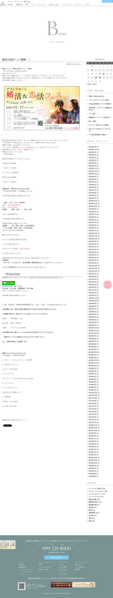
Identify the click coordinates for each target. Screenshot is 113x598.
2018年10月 (93, 366)
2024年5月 (92, 187)
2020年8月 (92, 306)
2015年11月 (93, 460)
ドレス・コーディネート (38, 4)
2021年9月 (92, 274)
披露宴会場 (19, 4)
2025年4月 (92, 160)
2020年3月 (92, 320)
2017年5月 (92, 411)
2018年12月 (93, 360)
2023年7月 (92, 214)
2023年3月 (92, 225)
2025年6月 (92, 155)
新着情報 (92, 513)
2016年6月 (92, 441)
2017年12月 (93, 393)
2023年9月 (92, 209)
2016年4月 (92, 447)
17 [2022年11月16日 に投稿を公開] (100, 74)
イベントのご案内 (95, 488)
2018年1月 (92, 390)
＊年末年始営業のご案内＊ (98, 135)
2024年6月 (92, 185)
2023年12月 (93, 201)
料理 (26, 4)
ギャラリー (78, 4)
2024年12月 (93, 168)
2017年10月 (93, 398)
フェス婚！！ (93, 113)
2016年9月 (92, 433)
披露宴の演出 (93, 502)
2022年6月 (92, 249)
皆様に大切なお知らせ (96, 96)
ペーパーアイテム (95, 496)
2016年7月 (92, 438)
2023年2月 (92, 228)
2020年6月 (92, 312)
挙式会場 (10, 4)
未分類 (91, 515)
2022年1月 (92, 263)
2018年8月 (92, 371)
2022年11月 (93, 236)
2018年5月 (92, 379)
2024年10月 (93, 174)
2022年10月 (93, 239)
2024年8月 (92, 179)
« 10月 (89, 84)
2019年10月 (93, 333)
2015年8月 (92, 468)
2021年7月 (92, 279)
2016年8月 (92, 436)
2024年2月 (92, 195)
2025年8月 (92, 152)
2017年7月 (92, 406)
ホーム (40, 544)
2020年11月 (93, 298)
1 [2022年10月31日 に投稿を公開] (92, 66)
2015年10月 (93, 463)
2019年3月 (92, 352)
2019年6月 (92, 344)
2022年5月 (92, 252)
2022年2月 (92, 260)
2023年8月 (92, 212)
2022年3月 (92, 257)
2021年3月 (92, 290)
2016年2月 (92, 452)
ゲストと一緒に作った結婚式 (99, 125)
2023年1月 (92, 230)
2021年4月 (92, 287)
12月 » (94, 84)
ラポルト (23, 574)
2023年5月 (92, 220)
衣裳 (90, 518)
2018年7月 (92, 374)
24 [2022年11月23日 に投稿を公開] (100, 77)
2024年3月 (92, 193)
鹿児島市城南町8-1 (14, 205)
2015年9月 (92, 466)
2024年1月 (92, 198)
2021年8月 (92, 276)
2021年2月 (92, 293)
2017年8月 (92, 403)
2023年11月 (93, 203)
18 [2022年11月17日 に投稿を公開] (103, 74)
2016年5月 (92, 444)
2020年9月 (92, 303)
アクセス (87, 4)
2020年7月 (92, 309)
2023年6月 (92, 217)
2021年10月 (93, 271)
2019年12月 (93, 328)
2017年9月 (92, 401)
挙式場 (91, 507)
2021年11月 (93, 268)
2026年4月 (92, 147)
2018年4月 (92, 382)
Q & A (62, 544)
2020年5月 (92, 314)
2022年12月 (93, 233)
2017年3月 (92, 417)
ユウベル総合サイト (81, 567)
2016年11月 (93, 428)
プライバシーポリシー (81, 562)
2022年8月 (92, 244)
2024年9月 (92, 176)
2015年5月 (92, 476)
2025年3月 (92, 163)
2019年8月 (92, 339)
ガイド (73, 544)
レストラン (62, 572)
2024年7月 (92, 182)
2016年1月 (92, 455)
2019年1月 (92, 357)
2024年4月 (92, 190)
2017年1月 (92, 422)
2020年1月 (92, 325)
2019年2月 (92, 355)
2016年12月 (93, 425)
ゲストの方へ (63, 569)
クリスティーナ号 (26, 572)
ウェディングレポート (96, 491)
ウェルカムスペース (96, 494)
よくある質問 (63, 567)
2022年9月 (92, 241)
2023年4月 (92, 222)
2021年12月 (93, 266)
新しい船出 (92, 121)
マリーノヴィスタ (26, 569)
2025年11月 (93, 149)
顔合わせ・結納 (53, 4)
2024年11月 (93, 171)
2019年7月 (92, 341)
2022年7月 (92, 247)
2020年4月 (92, 317)
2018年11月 (93, 363)
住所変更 (77, 569)
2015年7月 (92, 471)
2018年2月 (92, 387)
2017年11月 (93, 395)
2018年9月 (92, 368)
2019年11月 (93, 330)
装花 (90, 521)
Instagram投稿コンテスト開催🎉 (100, 104)
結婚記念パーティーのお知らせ (99, 117)
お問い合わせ (107, 1)
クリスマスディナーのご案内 (99, 100)
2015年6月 (92, 474)
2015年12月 (93, 457)
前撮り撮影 (92, 499)
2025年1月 (92, 166)
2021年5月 (92, 284)
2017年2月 (92, 419)
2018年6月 (92, 376)
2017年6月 (92, 409)
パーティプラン (63, 574)
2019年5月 (92, 347)
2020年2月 (92, 322)
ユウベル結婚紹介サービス (30, 147)
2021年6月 (92, 282)
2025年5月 (92, 158)
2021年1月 (92, 295)
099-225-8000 (12, 207)
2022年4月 (92, 255)
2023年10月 (93, 206)
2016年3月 (92, 449)
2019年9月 (92, 336)
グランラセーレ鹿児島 (19, 1)
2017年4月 (92, 414)
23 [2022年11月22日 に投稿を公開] (96, 77)
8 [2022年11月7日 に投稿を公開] (92, 70)
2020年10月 (93, 301)
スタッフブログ (63, 562)
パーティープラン (66, 4)
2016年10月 (93, 430)
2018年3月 (92, 384)
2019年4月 (92, 349)
